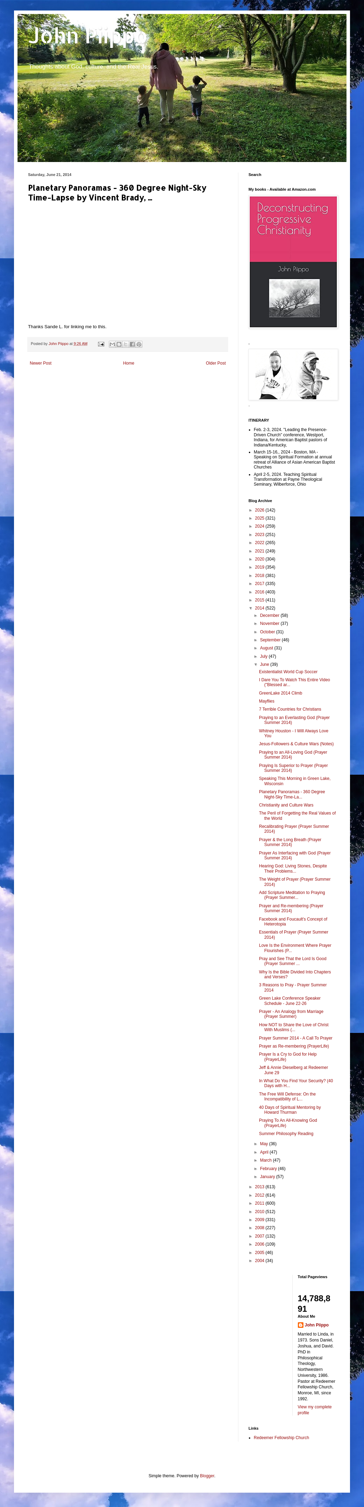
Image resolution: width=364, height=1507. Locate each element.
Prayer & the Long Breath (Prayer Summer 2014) (290, 842)
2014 (260, 608)
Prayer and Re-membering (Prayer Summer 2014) (291, 908)
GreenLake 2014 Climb (280, 693)
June (265, 664)
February (269, 1168)
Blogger (207, 1475)
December (270, 615)
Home (128, 363)
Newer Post (40, 363)
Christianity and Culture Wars (286, 805)
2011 (260, 1203)
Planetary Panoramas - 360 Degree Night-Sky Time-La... (292, 794)
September (271, 640)
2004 (260, 1260)
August (267, 648)
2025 (260, 518)
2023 (260, 534)
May (264, 1143)
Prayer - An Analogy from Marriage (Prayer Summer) (291, 1014)
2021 (260, 551)
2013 (260, 1186)
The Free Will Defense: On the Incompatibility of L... (287, 1096)
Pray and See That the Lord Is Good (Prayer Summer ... (293, 961)
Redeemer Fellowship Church (281, 1437)
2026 (260, 510)
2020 (260, 559)
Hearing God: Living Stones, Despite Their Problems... (293, 868)
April (265, 1152)
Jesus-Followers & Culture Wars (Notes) (296, 743)
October (268, 631)
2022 (260, 542)
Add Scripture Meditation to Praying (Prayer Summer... (292, 895)
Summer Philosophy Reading (286, 1133)
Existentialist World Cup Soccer (288, 671)
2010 (260, 1211)
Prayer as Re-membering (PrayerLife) (294, 1046)
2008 (260, 1227)
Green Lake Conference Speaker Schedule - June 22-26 (290, 1001)
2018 (260, 575)
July (264, 656)
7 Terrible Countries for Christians (290, 709)
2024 (260, 526)
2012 (260, 1195)
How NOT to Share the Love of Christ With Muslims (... (294, 1027)
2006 (260, 1244)
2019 (260, 567)
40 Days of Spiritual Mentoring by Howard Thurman (290, 1110)
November (270, 623)
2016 (260, 592)
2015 (260, 600)
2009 (260, 1219)
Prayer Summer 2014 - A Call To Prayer (295, 1038)
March (266, 1160)
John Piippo (88, 35)
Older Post (216, 363)
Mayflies (266, 701)
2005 (260, 1252)
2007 (260, 1236)
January (268, 1176)
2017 (260, 583)
